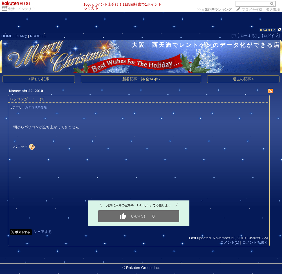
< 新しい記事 (39, 79)
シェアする (42, 232)
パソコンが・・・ (24, 99)
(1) (42, 99)
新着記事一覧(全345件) (141, 79)
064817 (268, 30)
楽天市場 (273, 10)
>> (214, 10)
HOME (7, 36)
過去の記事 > (243, 79)
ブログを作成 (252, 10)
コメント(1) (229, 242)
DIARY (21, 36)
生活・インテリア (21, 9)
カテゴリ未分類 (36, 107)
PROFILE (38, 36)
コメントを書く (255, 242)
